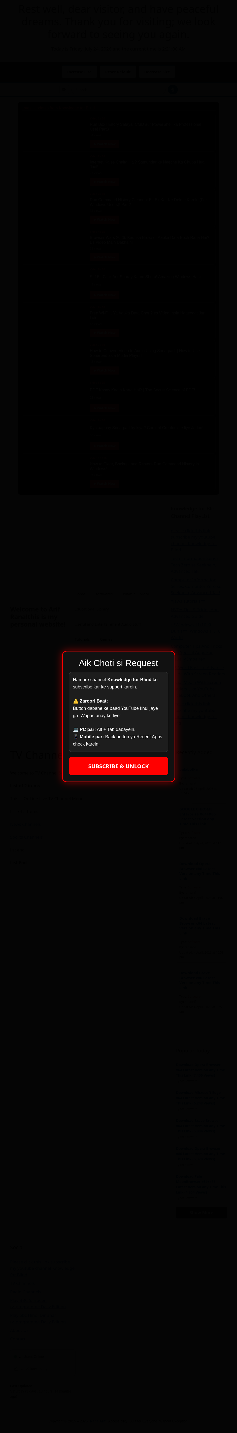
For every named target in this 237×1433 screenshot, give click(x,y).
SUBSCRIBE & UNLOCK (118, 766)
